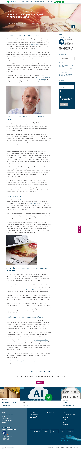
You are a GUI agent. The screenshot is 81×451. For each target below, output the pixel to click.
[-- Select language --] (67, 58)
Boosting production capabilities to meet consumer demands (66, 69)
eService (46, 431)
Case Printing (33, 416)
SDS (62, 431)
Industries (32, 412)
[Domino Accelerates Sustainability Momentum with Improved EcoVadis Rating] (71, 397)
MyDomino (54, 431)
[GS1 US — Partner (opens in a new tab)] (6, 432)
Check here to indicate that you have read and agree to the (67, 92)
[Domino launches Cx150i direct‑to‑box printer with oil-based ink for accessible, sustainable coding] (10, 397)
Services (42, 1)
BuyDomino (35, 431)
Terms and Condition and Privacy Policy (66, 93)
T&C (71, 447)
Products (29, 1)
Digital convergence (63, 72)
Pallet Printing (33, 417)
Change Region (11, 447)
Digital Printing (50, 412)
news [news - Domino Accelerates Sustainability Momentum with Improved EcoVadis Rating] (63, 387)
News (64, 419)
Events (64, 421)
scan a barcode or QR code (30, 290)
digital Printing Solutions (41, 340)
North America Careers (69, 414)
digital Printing (42, 79)
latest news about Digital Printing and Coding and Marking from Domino (29, 361)
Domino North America (65, 38)
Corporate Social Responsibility (67, 416)
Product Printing (34, 414)
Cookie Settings (76, 447)
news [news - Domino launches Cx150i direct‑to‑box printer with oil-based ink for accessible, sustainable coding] (2, 387)
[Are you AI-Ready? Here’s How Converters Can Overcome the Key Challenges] (40, 397)
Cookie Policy (64, 447)
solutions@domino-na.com (9, 429)
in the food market (34, 44)
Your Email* (62, 87)
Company (36, 1)
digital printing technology (19, 200)
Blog (64, 422)
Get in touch (40, 382)
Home (64, 412)
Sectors (21, 1)
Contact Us (50, 1)
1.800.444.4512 (6, 427)
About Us (65, 424)
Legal (68, 447)
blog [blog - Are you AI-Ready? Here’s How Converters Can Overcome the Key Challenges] (22, 387)
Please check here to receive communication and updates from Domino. (67, 98)
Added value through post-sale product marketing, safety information (65, 75)
